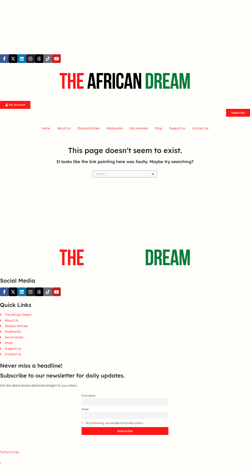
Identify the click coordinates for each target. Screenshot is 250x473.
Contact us (200, 128)
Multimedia (115, 128)
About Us (63, 128)
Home (46, 128)
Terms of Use (9, 452)
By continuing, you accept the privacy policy (112, 423)
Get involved (139, 128)
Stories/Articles (88, 128)
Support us (177, 128)
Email (85, 409)
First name (88, 396)
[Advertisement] (104, 24)
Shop (158, 128)
